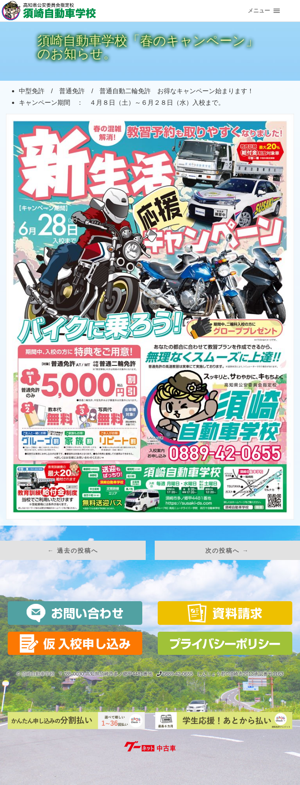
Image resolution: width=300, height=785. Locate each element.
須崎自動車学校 (37, 673)
